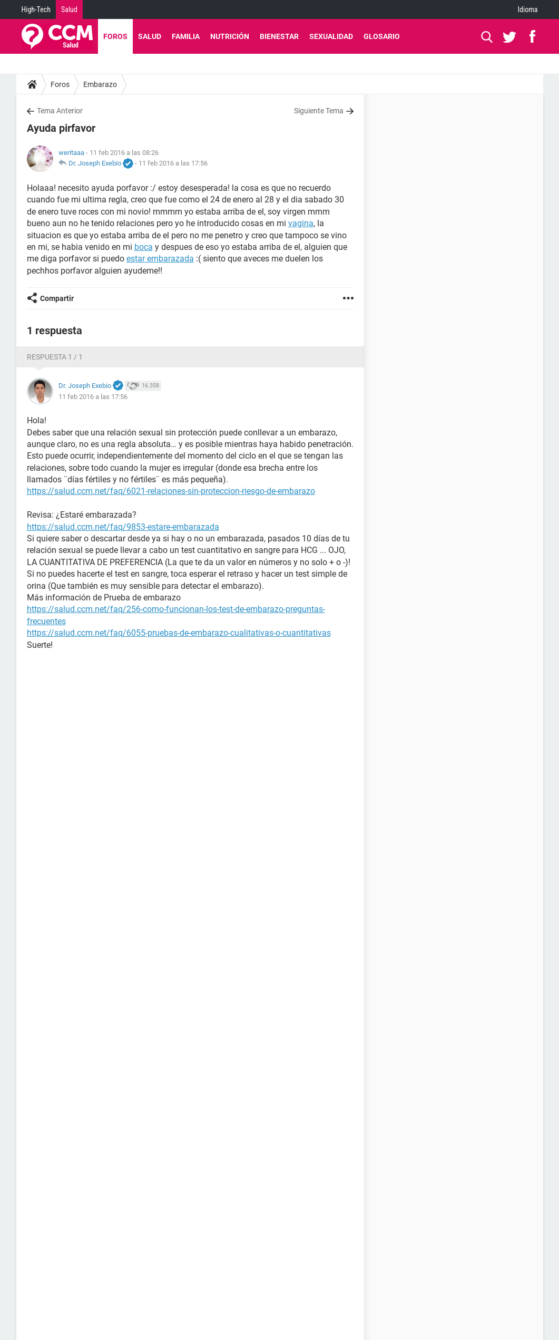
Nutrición (229, 36)
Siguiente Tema (319, 110)
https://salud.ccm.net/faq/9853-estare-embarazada (123, 527)
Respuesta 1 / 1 (55, 357)
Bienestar (279, 36)
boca (143, 247)
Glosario (382, 36)
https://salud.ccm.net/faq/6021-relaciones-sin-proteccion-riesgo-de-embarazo (171, 491)
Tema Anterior (60, 110)
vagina (300, 223)
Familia (186, 36)
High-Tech (36, 9)
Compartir (57, 298)
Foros (115, 36)
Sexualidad (331, 36)
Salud (69, 9)
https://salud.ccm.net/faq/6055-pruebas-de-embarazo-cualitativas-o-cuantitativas (179, 633)
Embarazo (100, 84)
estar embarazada (160, 259)
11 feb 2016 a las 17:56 (173, 163)
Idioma (528, 9)
